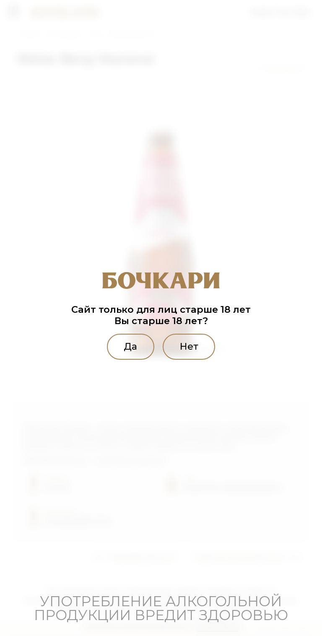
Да (130, 346)
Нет (189, 346)
